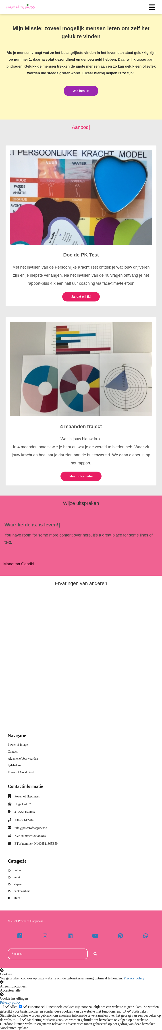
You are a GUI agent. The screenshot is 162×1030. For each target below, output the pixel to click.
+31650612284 (24, 820)
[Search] (95, 954)
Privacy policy (134, 978)
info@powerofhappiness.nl (31, 828)
